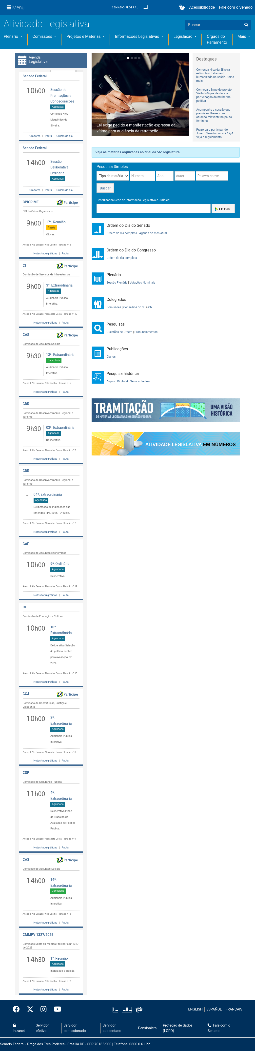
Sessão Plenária (116, 282)
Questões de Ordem (119, 332)
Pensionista (147, 1028)
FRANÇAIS (234, 1009)
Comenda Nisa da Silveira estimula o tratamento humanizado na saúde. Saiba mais (215, 75)
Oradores (34, 136)
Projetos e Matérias (83, 36)
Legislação (184, 36)
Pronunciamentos (146, 332)
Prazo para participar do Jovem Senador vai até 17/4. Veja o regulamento (215, 133)
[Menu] (15, 7)
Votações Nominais (142, 282)
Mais (242, 36)
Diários (111, 356)
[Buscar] (246, 25)
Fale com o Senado (236, 7)
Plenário (11, 36)
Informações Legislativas (137, 36)
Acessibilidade (202, 7)
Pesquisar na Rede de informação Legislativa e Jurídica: (133, 200)
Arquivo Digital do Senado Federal (128, 381)
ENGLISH (195, 1009)
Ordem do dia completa (121, 233)
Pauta (48, 136)
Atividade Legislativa (46, 24)
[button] (183, 7)
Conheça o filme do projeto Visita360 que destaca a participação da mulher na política (214, 95)
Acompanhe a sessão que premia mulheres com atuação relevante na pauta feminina (214, 115)
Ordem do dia (64, 136)
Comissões (43, 36)
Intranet (19, 1028)
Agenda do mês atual (153, 233)
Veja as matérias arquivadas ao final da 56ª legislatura (137, 152)
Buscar (105, 188)
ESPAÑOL (214, 1009)
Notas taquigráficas (45, 253)
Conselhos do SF (134, 307)
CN (150, 307)
